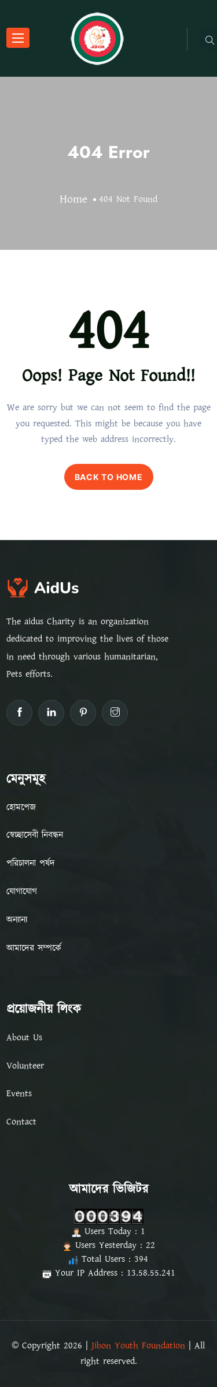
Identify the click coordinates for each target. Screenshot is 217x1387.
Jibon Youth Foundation (138, 1345)
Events (19, 1093)
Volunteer (25, 1065)
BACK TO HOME (109, 477)
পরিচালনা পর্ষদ (30, 863)
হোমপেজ (21, 807)
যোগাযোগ (21, 891)
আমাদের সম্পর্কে (33, 948)
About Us (24, 1037)
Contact (21, 1121)
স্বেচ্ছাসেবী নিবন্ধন (34, 835)
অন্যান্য (16, 919)
